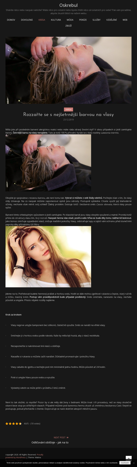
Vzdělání (111, 19)
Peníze (83, 19)
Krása (42, 19)
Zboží (68, 25)
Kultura (56, 19)
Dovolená (27, 19)
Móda (70, 19)
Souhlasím (125, 463)
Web (125, 19)
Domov (11, 19)
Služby (96, 19)
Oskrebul (68, 5)
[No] (133, 463)
